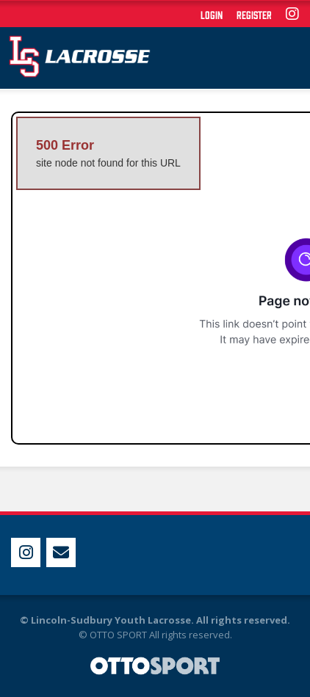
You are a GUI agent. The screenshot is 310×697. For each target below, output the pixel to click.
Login (212, 14)
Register (254, 14)
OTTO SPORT (118, 634)
